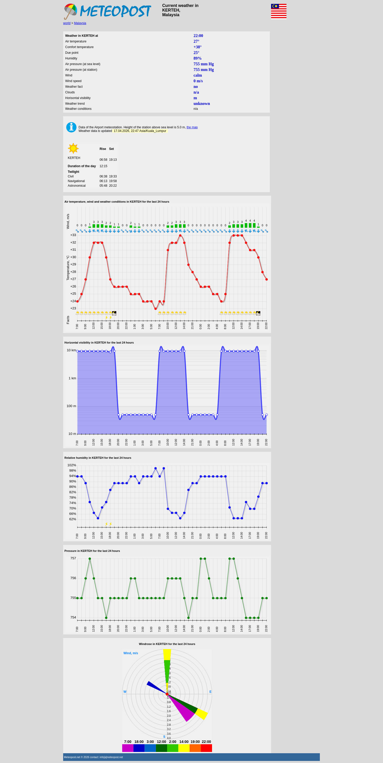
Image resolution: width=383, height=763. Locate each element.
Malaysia (80, 23)
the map (192, 127)
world (67, 23)
